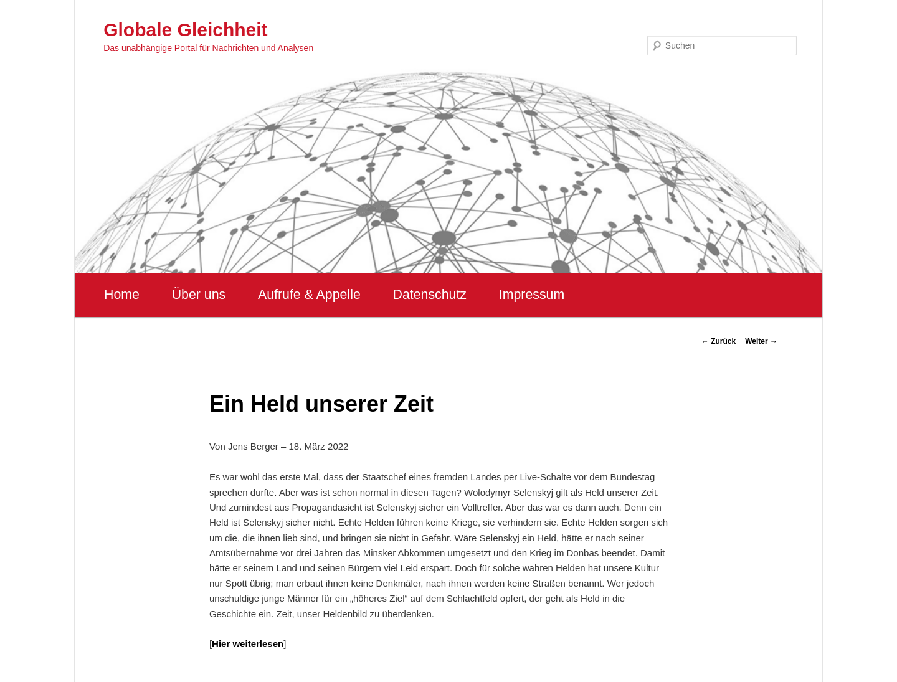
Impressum (531, 294)
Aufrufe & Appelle (309, 294)
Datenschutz (429, 294)
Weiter (761, 341)
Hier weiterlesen (247, 643)
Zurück (718, 341)
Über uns (199, 294)
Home (122, 294)
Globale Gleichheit (185, 29)
